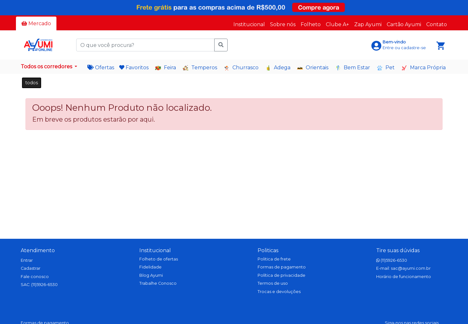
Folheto (311, 24)
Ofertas (100, 67)
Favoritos (134, 67)
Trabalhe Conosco (158, 283)
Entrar (27, 260)
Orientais (312, 67)
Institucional (249, 24)
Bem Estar (352, 67)
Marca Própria (423, 67)
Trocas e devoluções (279, 291)
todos (31, 83)
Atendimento (38, 250)
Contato (436, 24)
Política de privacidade (281, 275)
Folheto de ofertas (158, 259)
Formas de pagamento (282, 267)
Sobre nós (283, 24)
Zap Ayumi (368, 24)
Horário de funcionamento (403, 276)
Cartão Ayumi (404, 24)
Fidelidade (150, 267)
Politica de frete (274, 259)
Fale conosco (35, 276)
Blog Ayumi (151, 275)
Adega (277, 67)
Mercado (36, 23)
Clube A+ (337, 24)
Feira (165, 67)
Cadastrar (30, 268)
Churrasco (241, 67)
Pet (386, 67)
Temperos (199, 67)
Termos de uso (273, 283)
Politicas (268, 250)
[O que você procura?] (145, 45)
